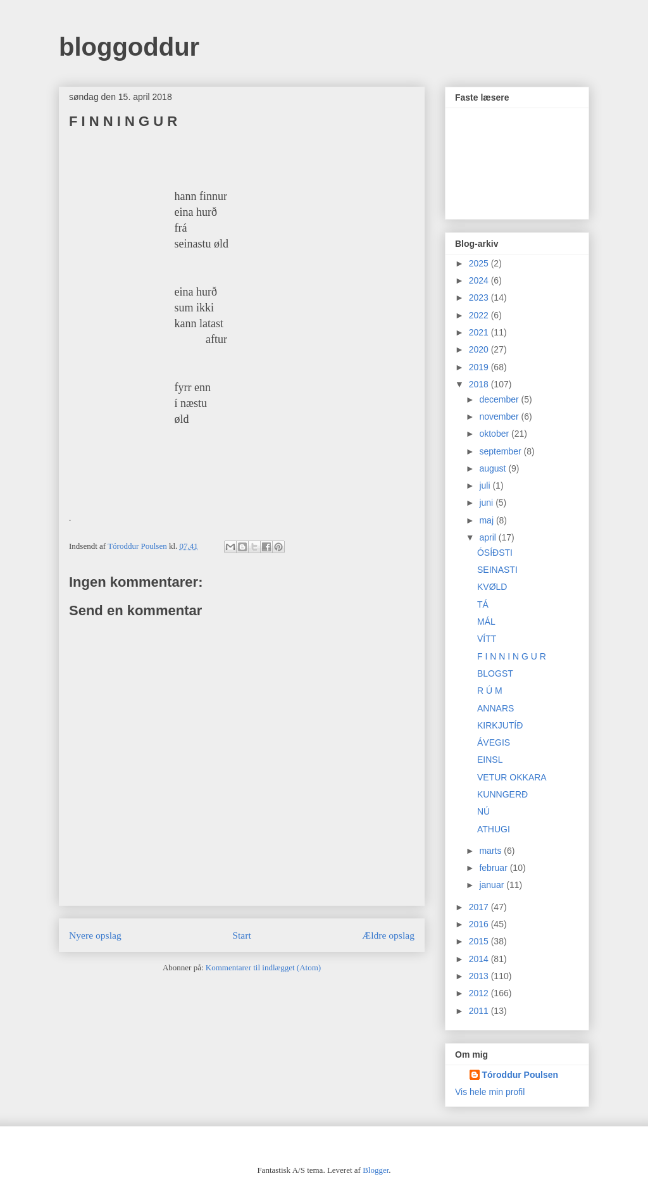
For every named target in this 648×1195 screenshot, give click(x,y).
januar (492, 885)
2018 (480, 384)
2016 (480, 924)
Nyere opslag (95, 935)
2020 (480, 349)
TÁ (483, 604)
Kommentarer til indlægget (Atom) (263, 967)
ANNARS (495, 708)
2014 (480, 959)
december (500, 399)
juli (485, 485)
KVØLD (492, 587)
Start (241, 935)
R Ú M (489, 690)
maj (487, 520)
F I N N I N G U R (511, 656)
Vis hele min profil (490, 1092)
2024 (480, 280)
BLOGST (495, 673)
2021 (480, 332)
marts (491, 851)
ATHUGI (493, 829)
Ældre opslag (388, 935)
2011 (480, 1011)
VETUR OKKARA (512, 777)
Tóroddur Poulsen (520, 1075)
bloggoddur (129, 47)
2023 (480, 297)
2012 (480, 993)
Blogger (376, 1170)
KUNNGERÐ (502, 794)
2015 (480, 941)
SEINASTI (497, 570)
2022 (480, 315)
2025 (480, 263)
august (493, 468)
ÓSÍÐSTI (495, 552)
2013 (480, 976)
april (488, 537)
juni (487, 502)
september (501, 451)
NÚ (483, 811)
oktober (495, 434)
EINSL (489, 759)
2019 (480, 367)
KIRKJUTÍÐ (500, 725)
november (500, 416)
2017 (480, 907)
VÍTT (486, 639)
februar (494, 868)
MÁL (486, 621)
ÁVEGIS (493, 742)
